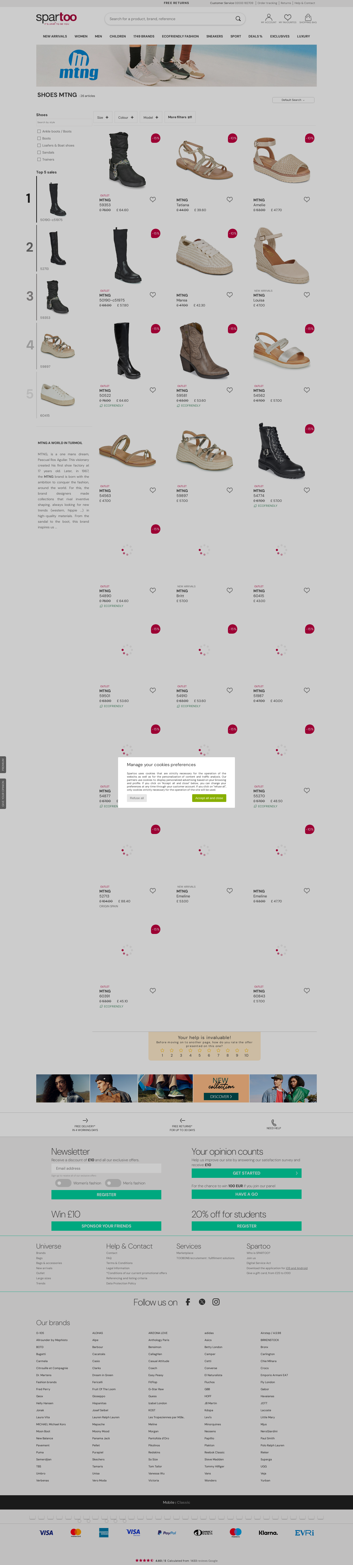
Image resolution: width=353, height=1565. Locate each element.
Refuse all (137, 798)
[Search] (238, 19)
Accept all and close (209, 798)
